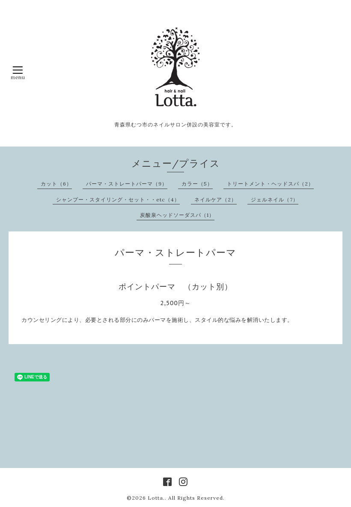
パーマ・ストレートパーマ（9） (126, 183)
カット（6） (56, 183)
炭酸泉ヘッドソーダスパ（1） (177, 215)
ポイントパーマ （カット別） (175, 286)
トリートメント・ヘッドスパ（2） (270, 183)
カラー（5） (197, 183)
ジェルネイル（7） (274, 199)
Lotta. (156, 498)
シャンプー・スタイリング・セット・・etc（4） (118, 199)
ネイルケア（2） (215, 199)
